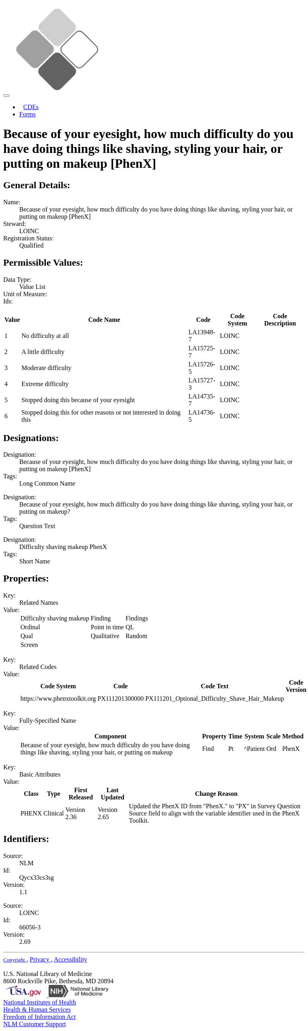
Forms (27, 114)
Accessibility (70, 959)
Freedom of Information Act (39, 1016)
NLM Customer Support (34, 1024)
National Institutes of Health (39, 1002)
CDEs (30, 107)
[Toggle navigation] (6, 95)
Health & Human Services (37, 1009)
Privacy (40, 959)
